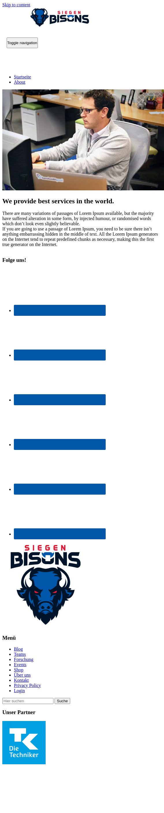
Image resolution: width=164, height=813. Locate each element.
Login (19, 690)
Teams (20, 654)
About (19, 82)
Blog (18, 649)
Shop (18, 669)
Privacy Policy (27, 685)
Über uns (22, 675)
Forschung (23, 659)
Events (20, 664)
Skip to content (16, 4)
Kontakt (21, 680)
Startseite (22, 76)
